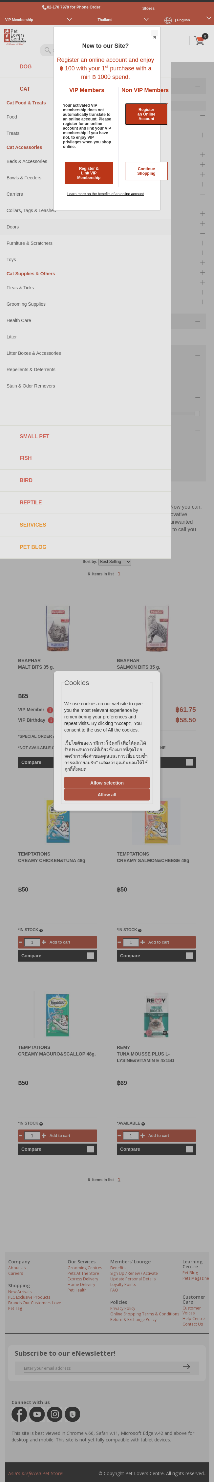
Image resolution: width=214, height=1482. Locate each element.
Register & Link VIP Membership (88, 173)
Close (154, 33)
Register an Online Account (147, 114)
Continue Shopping (146, 171)
